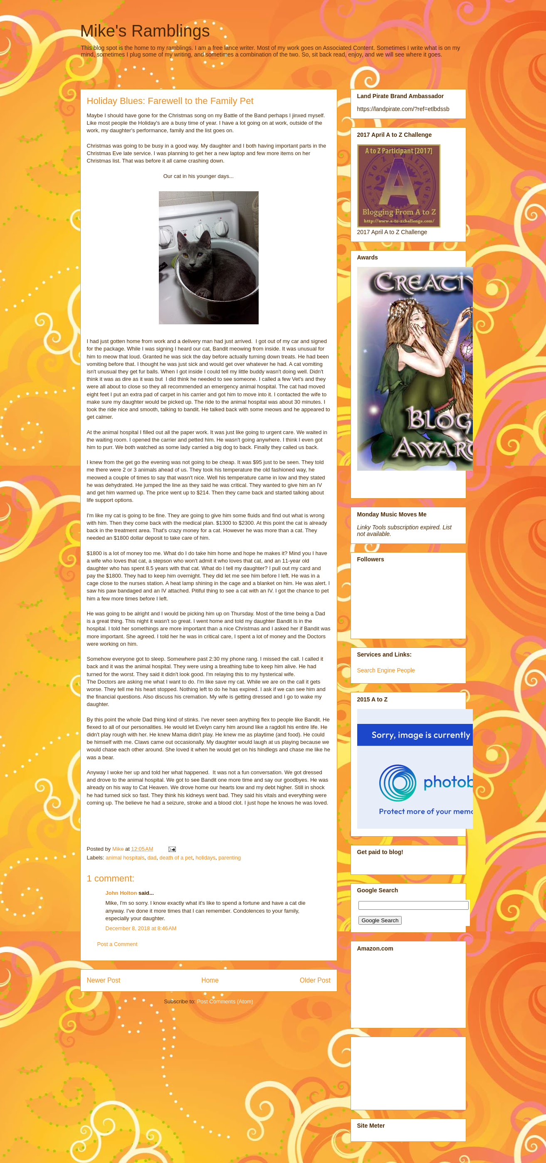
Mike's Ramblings (145, 31)
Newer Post (104, 980)
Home (210, 980)
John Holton (121, 893)
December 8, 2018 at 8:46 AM (141, 928)
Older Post (315, 980)
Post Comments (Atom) (225, 1001)
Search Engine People (386, 670)
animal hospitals (125, 857)
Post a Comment (117, 944)
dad (152, 857)
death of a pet (176, 857)
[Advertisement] (394, 1071)
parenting (229, 857)
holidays (205, 857)
